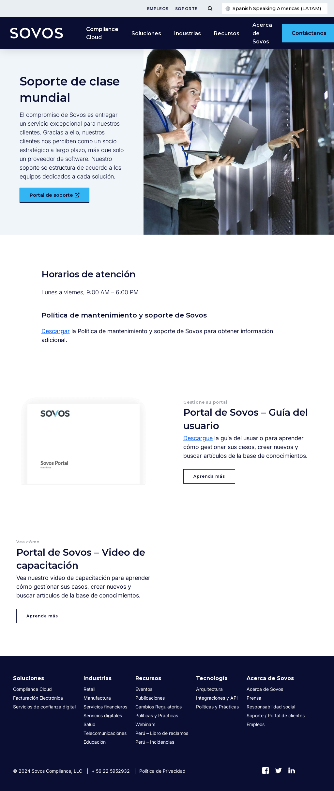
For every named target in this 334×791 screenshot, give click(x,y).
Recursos (226, 33)
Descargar (55, 331)
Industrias (187, 33)
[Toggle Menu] (210, 8)
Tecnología (212, 678)
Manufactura (97, 698)
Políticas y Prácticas (156, 715)
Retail (89, 689)
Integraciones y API (217, 698)
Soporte (186, 8)
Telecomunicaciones (105, 733)
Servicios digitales (103, 715)
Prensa (254, 698)
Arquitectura (209, 689)
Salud (90, 724)
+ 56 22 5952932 (111, 771)
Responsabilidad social (271, 706)
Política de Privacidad (162, 771)
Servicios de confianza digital (44, 706)
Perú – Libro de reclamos (161, 733)
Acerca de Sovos (262, 33)
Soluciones (146, 33)
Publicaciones (150, 698)
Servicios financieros (105, 706)
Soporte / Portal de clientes (276, 715)
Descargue (198, 438)
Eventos (143, 689)
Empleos (158, 8)
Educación (95, 742)
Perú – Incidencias (154, 742)
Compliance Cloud (102, 33)
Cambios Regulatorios (158, 706)
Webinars (145, 724)
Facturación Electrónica (38, 698)
